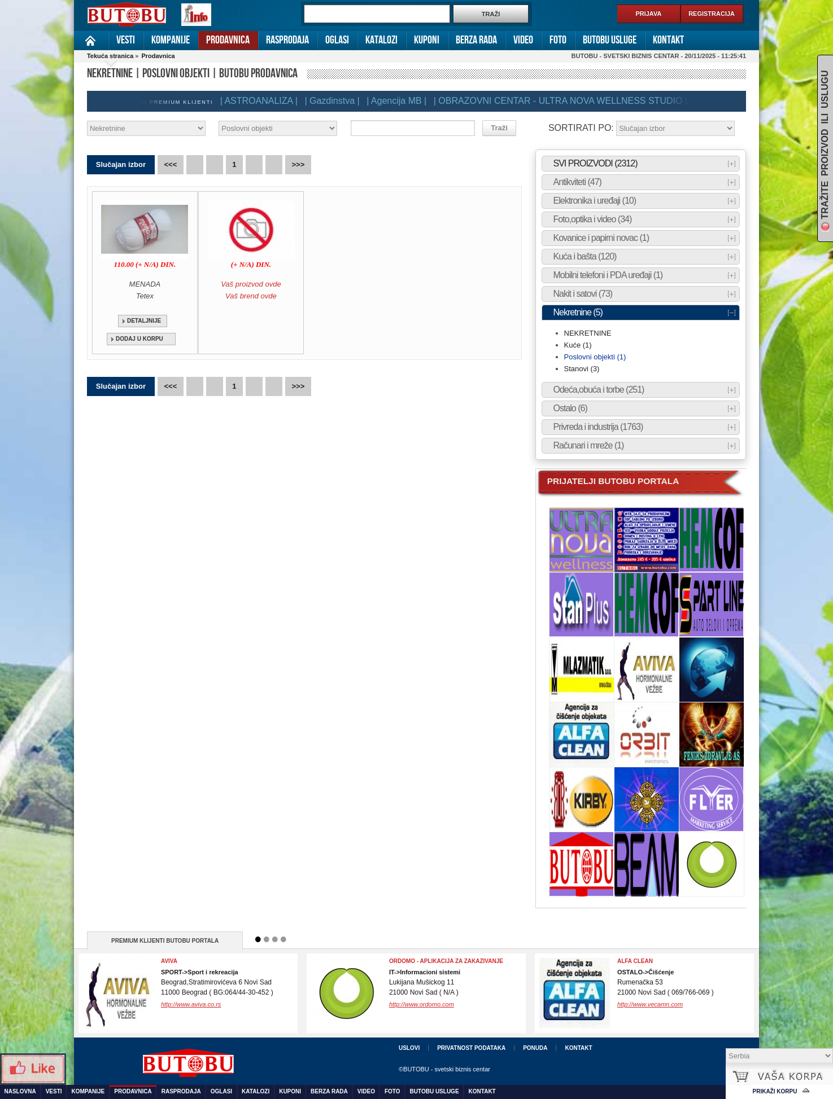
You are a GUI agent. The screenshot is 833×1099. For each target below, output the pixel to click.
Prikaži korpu (775, 1091)
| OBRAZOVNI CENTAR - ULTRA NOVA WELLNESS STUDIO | (564, 100)
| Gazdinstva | (335, 100)
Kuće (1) (578, 345)
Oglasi (337, 40)
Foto (557, 40)
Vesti (125, 40)
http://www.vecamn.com (650, 1004)
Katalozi (381, 40)
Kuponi (426, 40)
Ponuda (535, 1048)
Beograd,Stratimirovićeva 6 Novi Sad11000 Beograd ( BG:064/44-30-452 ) (217, 982)
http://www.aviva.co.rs (191, 1004)
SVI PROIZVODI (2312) (595, 163)
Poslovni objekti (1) (595, 357)
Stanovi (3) (582, 368)
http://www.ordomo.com (421, 1004)
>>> (298, 164)
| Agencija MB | (400, 100)
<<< (170, 164)
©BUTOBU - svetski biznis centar (444, 1069)
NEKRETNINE (588, 333)
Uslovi (409, 1048)
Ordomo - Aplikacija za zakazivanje (446, 961)
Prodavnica (228, 40)
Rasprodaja (287, 40)
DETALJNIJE (144, 321)
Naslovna (91, 40)
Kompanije (170, 40)
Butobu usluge (609, 40)
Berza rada (476, 40)
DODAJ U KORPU (139, 339)
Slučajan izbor (121, 164)
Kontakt (668, 40)
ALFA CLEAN (635, 961)
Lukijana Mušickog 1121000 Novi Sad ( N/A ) (424, 982)
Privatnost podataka (471, 1048)
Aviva (169, 961)
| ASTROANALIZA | (263, 100)
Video (523, 40)
